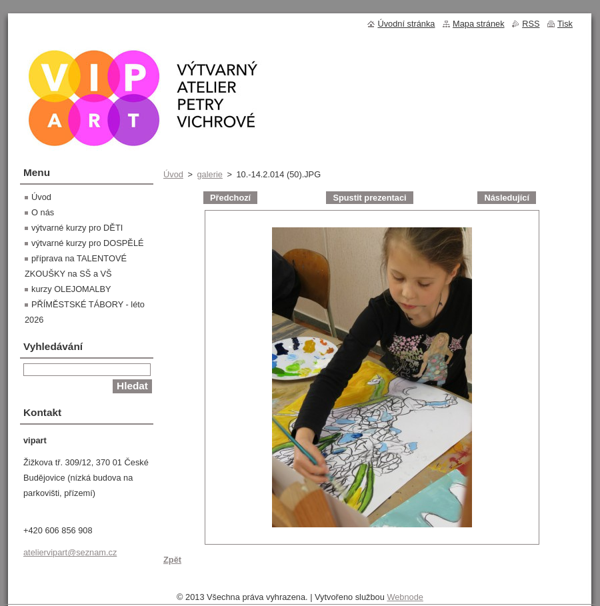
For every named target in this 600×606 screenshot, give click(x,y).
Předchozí (230, 198)
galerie (209, 174)
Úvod (173, 174)
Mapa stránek (479, 24)
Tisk (565, 24)
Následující (506, 198)
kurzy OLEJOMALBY (71, 289)
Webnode (405, 597)
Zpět (172, 560)
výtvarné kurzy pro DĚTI (77, 228)
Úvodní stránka (406, 24)
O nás (42, 212)
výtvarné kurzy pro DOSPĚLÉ (87, 243)
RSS (530, 24)
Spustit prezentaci (369, 198)
